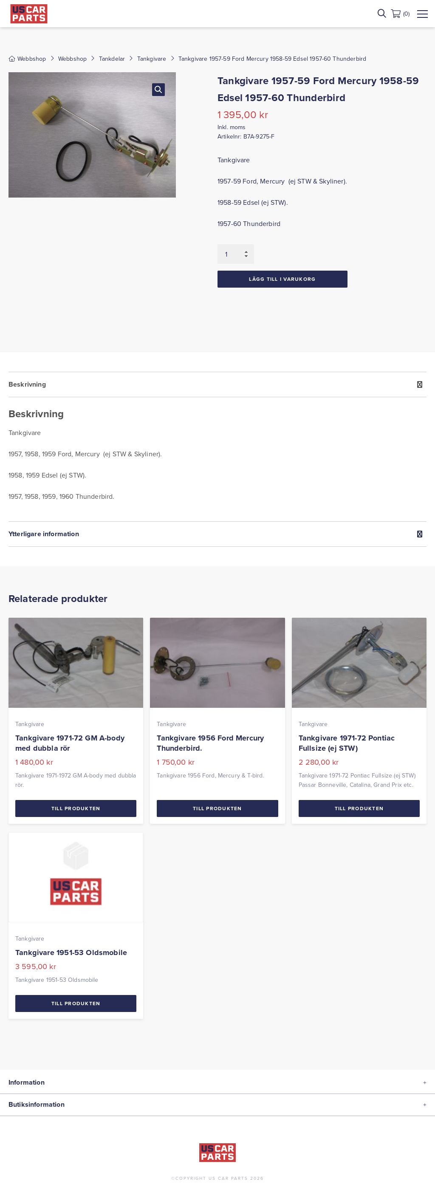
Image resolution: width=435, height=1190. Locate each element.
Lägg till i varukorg (282, 279)
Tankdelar (112, 58)
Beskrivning (27, 384)
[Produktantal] (236, 254)
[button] (158, 89)
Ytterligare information (43, 534)
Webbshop (72, 58)
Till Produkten (76, 808)
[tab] (217, 446)
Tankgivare (152, 58)
